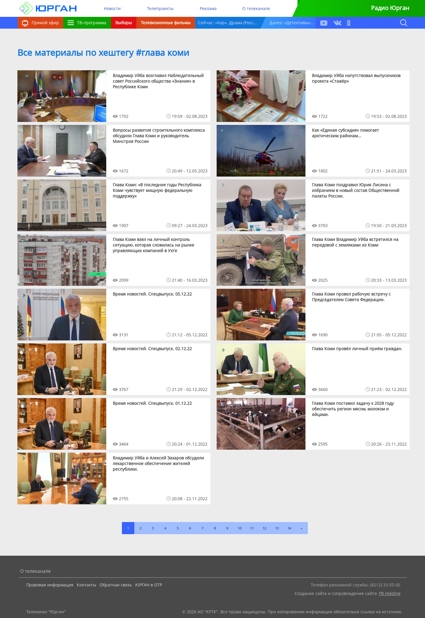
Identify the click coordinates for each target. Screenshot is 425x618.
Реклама (208, 8)
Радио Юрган (390, 8)
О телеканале (256, 8)
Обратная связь (115, 585)
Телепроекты (160, 8)
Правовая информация (49, 585)
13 (277, 528)
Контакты (86, 585)
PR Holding (390, 593)
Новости (112, 8)
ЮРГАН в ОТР (148, 585)
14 (289, 528)
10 (239, 528)
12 (264, 528)
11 (252, 528)
